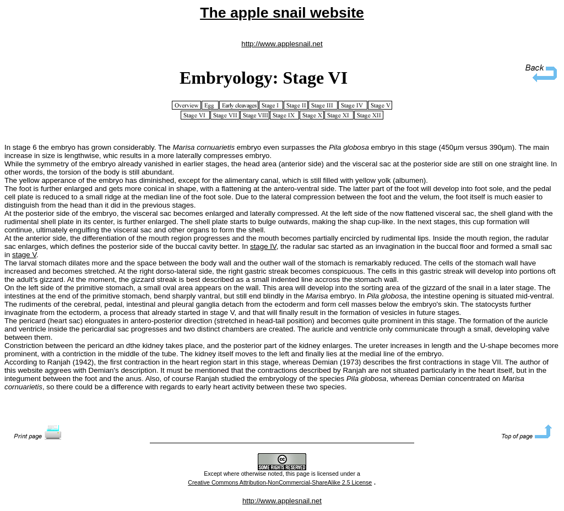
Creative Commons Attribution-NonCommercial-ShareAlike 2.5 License (280, 482)
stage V (24, 255)
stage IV (263, 246)
